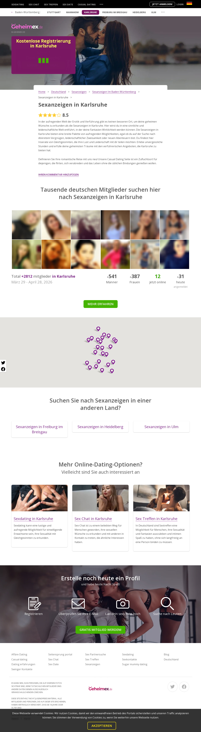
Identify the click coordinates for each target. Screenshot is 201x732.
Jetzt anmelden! (162, 4)
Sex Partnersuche (95, 654)
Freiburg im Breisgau (114, 12)
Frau (54, 65)
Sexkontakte (129, 659)
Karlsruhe (90, 12)
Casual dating (87, 4)
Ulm (153, 12)
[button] (96, 347)
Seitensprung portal (60, 654)
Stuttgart (54, 12)
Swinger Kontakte (21, 669)
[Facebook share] (3, 369)
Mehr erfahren (101, 304)
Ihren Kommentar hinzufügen (58, 174)
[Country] (189, 3)
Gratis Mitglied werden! (100, 630)
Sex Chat (34, 4)
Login (180, 4)
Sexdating (17, 4)
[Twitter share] (3, 363)
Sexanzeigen (92, 664)
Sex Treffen (51, 4)
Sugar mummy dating (134, 664)
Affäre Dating (19, 654)
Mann (32, 65)
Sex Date (68, 4)
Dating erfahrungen (23, 664)
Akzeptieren (102, 726)
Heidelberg (139, 12)
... (101, 4)
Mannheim (72, 12)
